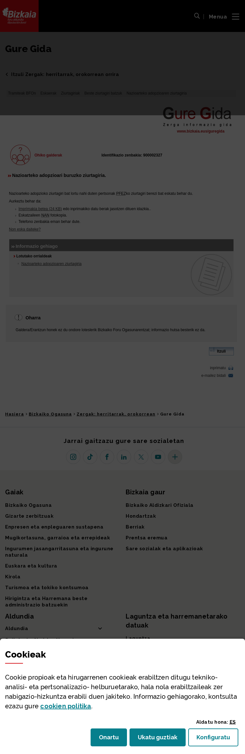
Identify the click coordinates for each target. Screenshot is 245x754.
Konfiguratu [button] (217, 739)
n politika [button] (65, 706)
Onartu (113, 739)
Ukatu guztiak (159, 739)
